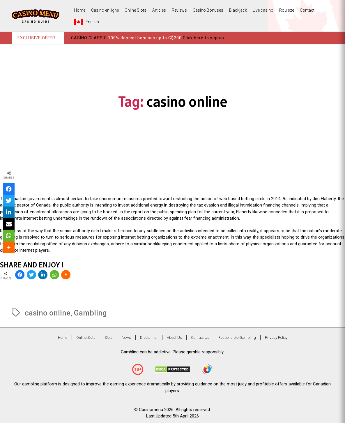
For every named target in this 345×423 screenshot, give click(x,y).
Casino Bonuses (208, 10)
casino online (47, 313)
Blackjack (238, 10)
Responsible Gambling (237, 337)
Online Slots (135, 10)
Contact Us (200, 337)
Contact (307, 10)
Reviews (179, 10)
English (86, 22)
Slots (109, 337)
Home (79, 10)
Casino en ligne (105, 10)
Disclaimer (149, 337)
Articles (159, 10)
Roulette (286, 10)
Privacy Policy (276, 337)
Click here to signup (203, 38)
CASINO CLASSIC (89, 38)
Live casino (263, 10)
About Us (174, 337)
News (126, 337)
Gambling (90, 313)
